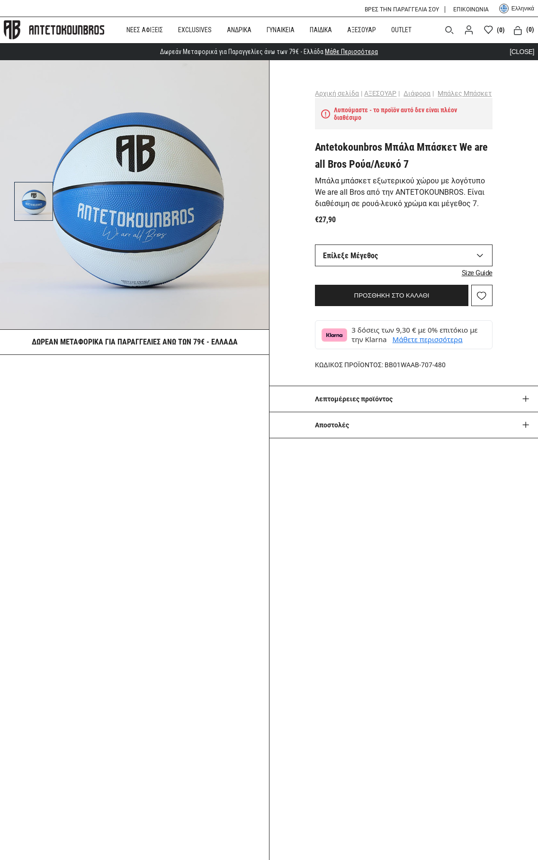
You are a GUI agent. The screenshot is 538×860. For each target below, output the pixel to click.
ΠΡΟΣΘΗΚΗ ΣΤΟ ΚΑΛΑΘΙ (392, 295)
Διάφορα (417, 93)
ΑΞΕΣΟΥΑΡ (361, 30)
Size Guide (477, 273)
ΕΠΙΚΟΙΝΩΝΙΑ (471, 9)
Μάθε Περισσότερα (351, 51)
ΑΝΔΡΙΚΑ (239, 30)
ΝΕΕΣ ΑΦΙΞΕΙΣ (144, 30)
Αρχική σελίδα (337, 93)
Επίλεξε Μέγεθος (350, 255)
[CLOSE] (522, 51)
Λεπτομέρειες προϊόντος (354, 399)
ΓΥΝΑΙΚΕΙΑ (281, 30)
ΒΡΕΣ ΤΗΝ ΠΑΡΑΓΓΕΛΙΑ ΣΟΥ (402, 9)
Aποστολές (332, 425)
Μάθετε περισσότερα (428, 339)
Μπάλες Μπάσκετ (465, 93)
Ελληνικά (516, 8)
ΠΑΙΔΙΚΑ (321, 30)
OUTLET (401, 30)
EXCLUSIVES (195, 30)
